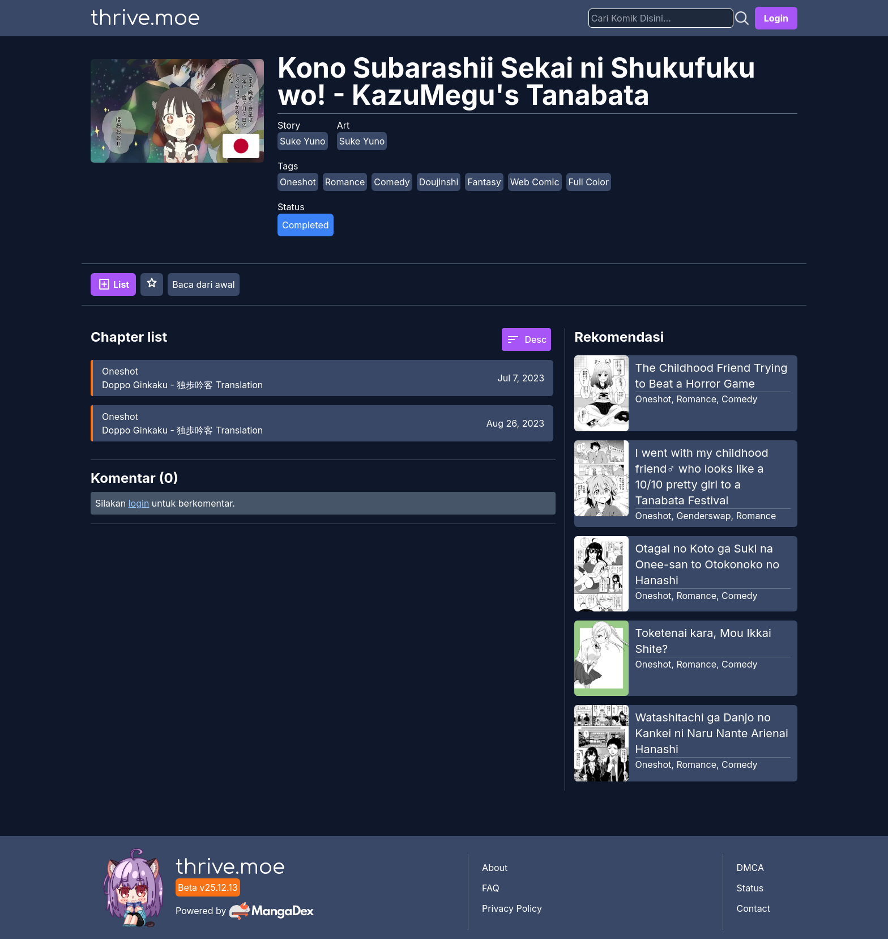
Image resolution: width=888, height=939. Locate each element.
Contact (753, 908)
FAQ (491, 888)
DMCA (750, 867)
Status (750, 888)
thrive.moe (145, 18)
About (494, 867)
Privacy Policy (512, 908)
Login (776, 18)
